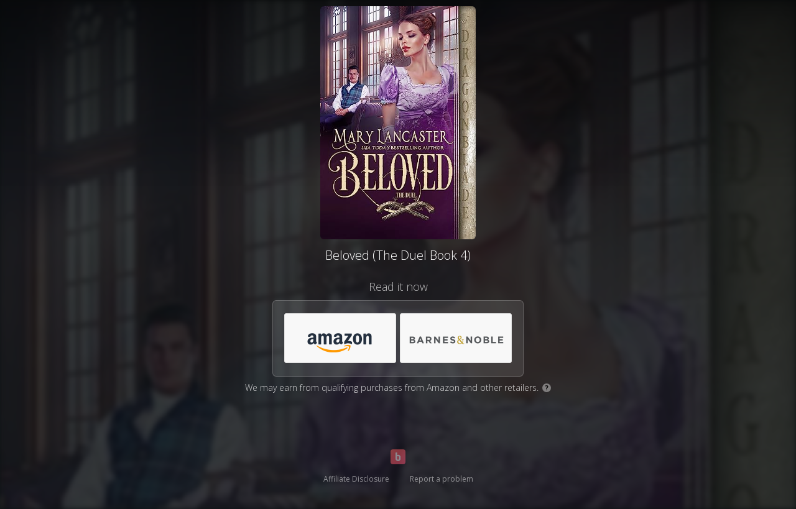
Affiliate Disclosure (356, 479)
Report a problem (441, 479)
